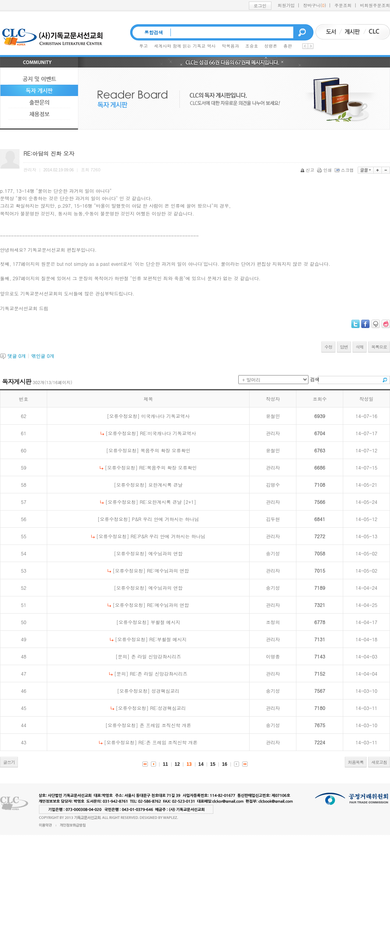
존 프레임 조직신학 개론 (165, 725)
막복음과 (230, 46)
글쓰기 (9, 762)
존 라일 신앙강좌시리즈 (156, 656)
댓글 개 (16, 355)
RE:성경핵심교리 (168, 708)
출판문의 (39, 102)
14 (201, 764)
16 (224, 764)
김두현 (273, 519)
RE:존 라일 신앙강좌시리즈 (159, 673)
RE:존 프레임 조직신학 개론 (168, 742)
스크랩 (345, 170)
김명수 (273, 484)
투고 (143, 46)
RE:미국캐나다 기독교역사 (168, 433)
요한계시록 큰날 (165, 484)
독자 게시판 (39, 90)
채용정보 (39, 114)
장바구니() (314, 5)
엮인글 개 (42, 355)
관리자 (273, 433)
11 (165, 764)
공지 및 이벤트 (39, 79)
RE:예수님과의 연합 (168, 570)
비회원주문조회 (375, 5)
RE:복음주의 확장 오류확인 (168, 467)
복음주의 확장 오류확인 (165, 450)
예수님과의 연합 (165, 553)
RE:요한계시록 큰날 (161, 501)
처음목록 (355, 762)
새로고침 (379, 762)
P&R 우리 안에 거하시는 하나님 (165, 519)
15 (212, 764)
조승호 (251, 46)
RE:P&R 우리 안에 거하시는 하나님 (168, 536)
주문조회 (343, 5)
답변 (344, 347)
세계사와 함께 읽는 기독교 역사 (185, 46)
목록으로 (379, 347)
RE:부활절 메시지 (168, 639)
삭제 (359, 347)
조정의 (273, 622)
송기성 (273, 553)
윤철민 (273, 416)
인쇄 (325, 170)
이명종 (273, 656)
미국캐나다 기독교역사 (165, 416)
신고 (307, 170)
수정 (328, 347)
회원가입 (286, 5)
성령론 (270, 46)
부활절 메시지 (165, 622)
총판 (288, 46)
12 (177, 764)
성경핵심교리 (165, 690)
